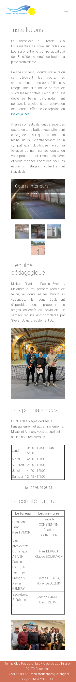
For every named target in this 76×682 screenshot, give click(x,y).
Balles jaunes (20, 114)
